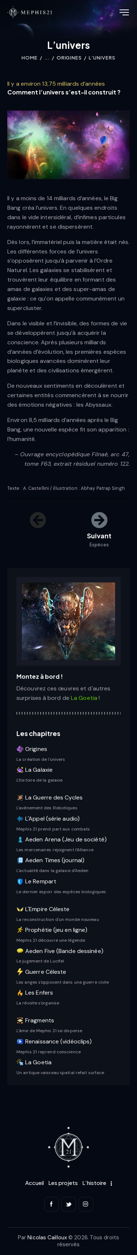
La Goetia (85, 698)
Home (30, 58)
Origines (69, 58)
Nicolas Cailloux (47, 1237)
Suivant (99, 535)
